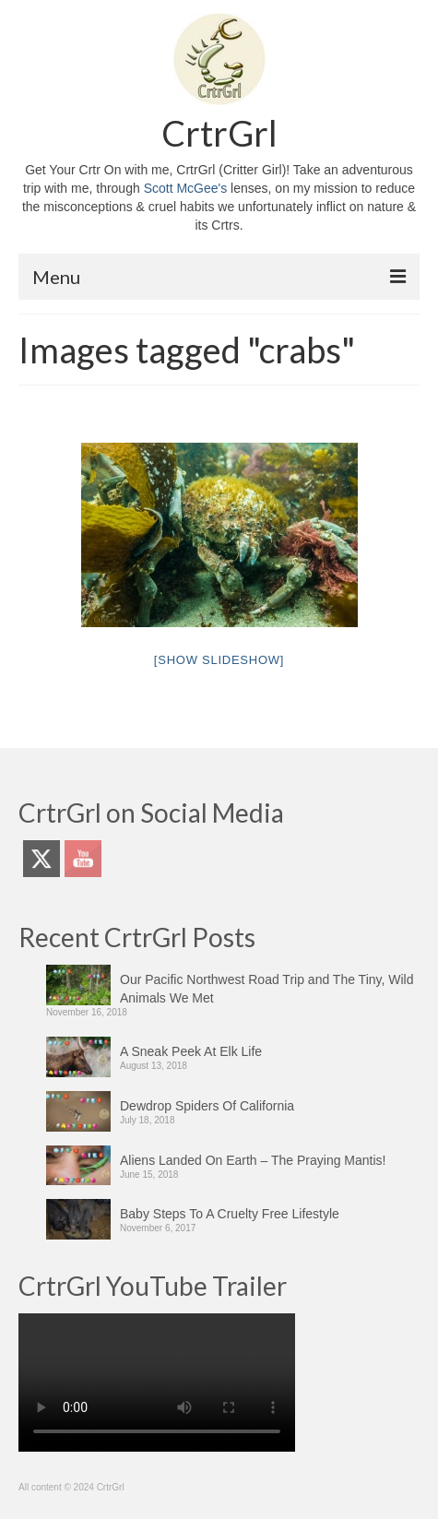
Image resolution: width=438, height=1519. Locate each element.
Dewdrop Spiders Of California (207, 1105)
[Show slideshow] (219, 660)
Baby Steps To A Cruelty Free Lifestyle (229, 1213)
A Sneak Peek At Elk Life (191, 1051)
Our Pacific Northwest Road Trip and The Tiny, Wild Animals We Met (267, 988)
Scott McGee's (186, 188)
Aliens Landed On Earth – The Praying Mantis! (252, 1160)
